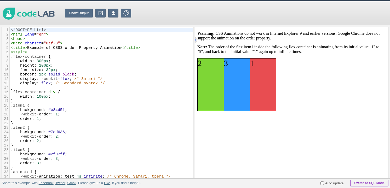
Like (107, 183)
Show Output (79, 13)
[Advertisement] (295, 13)
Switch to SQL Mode (369, 183)
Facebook (46, 183)
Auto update (331, 183)
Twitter (60, 183)
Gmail (71, 183)
